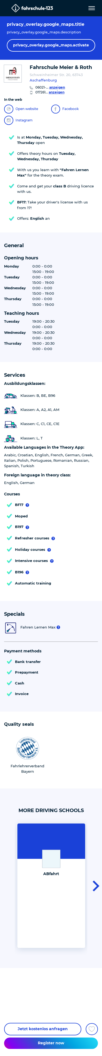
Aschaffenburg (43, 80)
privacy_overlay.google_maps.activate (51, 45)
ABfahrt (51, 873)
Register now (51, 1043)
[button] (94, 886)
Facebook (65, 109)
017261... (49, 92)
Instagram (18, 120)
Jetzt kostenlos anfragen (43, 1028)
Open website (21, 109)
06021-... (50, 87)
